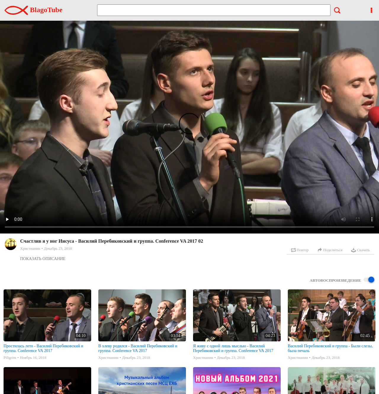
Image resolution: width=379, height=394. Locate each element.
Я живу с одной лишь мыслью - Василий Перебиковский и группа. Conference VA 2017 (233, 348)
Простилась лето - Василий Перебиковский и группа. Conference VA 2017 (43, 348)
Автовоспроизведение (342, 280)
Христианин (30, 248)
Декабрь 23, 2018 (58, 248)
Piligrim (10, 357)
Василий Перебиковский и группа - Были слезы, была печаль (330, 348)
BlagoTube (33, 10)
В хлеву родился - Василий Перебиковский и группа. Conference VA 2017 (137, 348)
